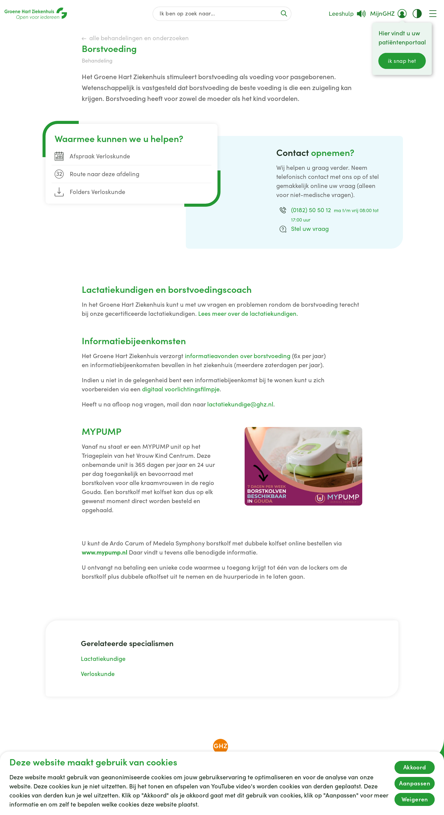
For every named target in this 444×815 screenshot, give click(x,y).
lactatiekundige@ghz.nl (240, 404)
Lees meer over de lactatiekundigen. (248, 314)
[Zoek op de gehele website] (222, 14)
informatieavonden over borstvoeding (237, 356)
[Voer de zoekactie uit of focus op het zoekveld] (283, 13)
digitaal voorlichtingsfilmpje (181, 389)
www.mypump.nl (104, 552)
